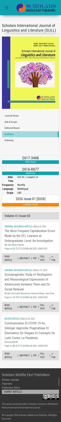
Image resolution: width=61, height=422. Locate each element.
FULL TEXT (42, 258)
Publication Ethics (11, 387)
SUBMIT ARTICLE (13, 391)
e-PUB (53, 258)
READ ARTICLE (8, 258)
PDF (35, 258)
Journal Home (12, 115)
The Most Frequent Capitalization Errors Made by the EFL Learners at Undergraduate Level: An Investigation (30, 236)
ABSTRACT (25, 258)
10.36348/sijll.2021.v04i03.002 (34, 297)
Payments (7, 383)
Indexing (9, 140)
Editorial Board (12, 128)
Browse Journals (10, 379)
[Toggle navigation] (6, 7)
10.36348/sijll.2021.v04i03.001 (34, 248)
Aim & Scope (11, 122)
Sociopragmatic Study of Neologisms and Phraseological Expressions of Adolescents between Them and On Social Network (28, 282)
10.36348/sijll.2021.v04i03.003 (34, 345)
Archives (9, 134)
